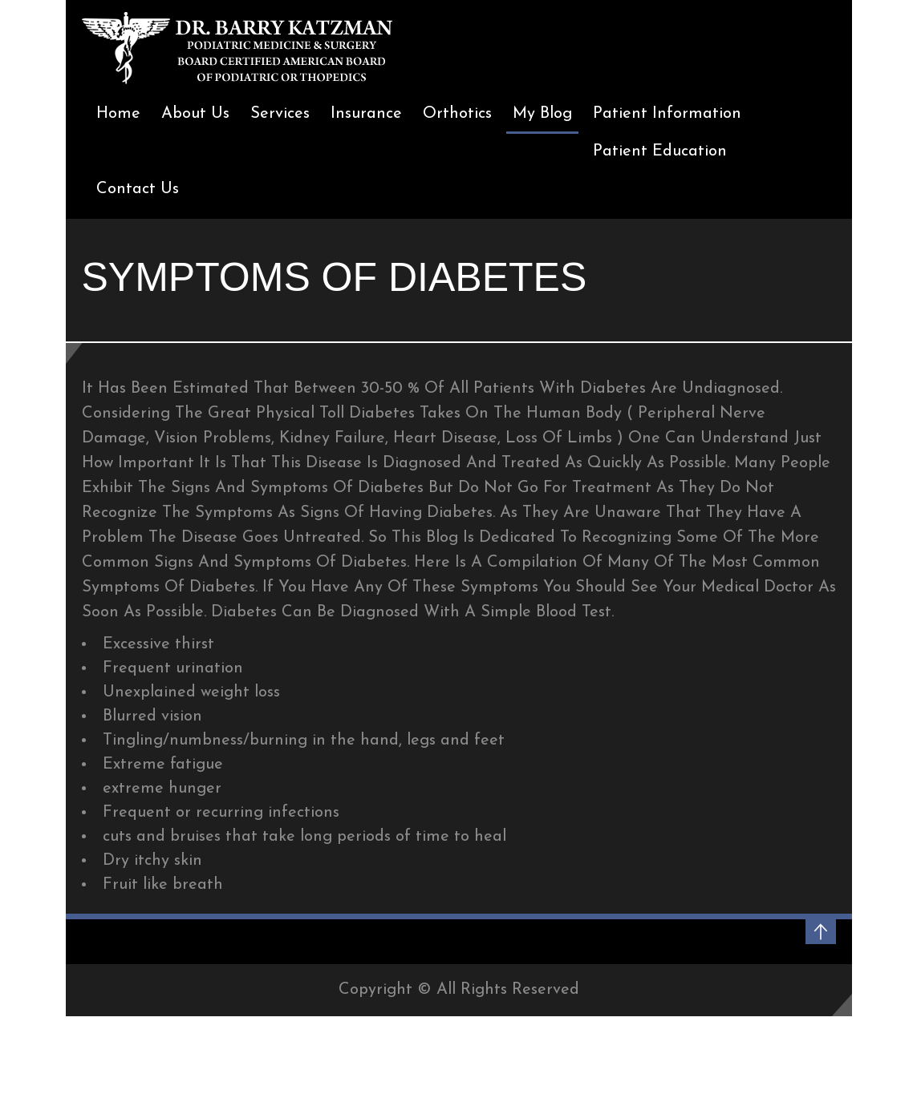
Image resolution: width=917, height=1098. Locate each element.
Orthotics (457, 114)
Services (280, 114)
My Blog (542, 114)
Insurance (366, 114)
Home (118, 114)
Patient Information (667, 114)
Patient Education (660, 151)
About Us (195, 114)
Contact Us (137, 189)
